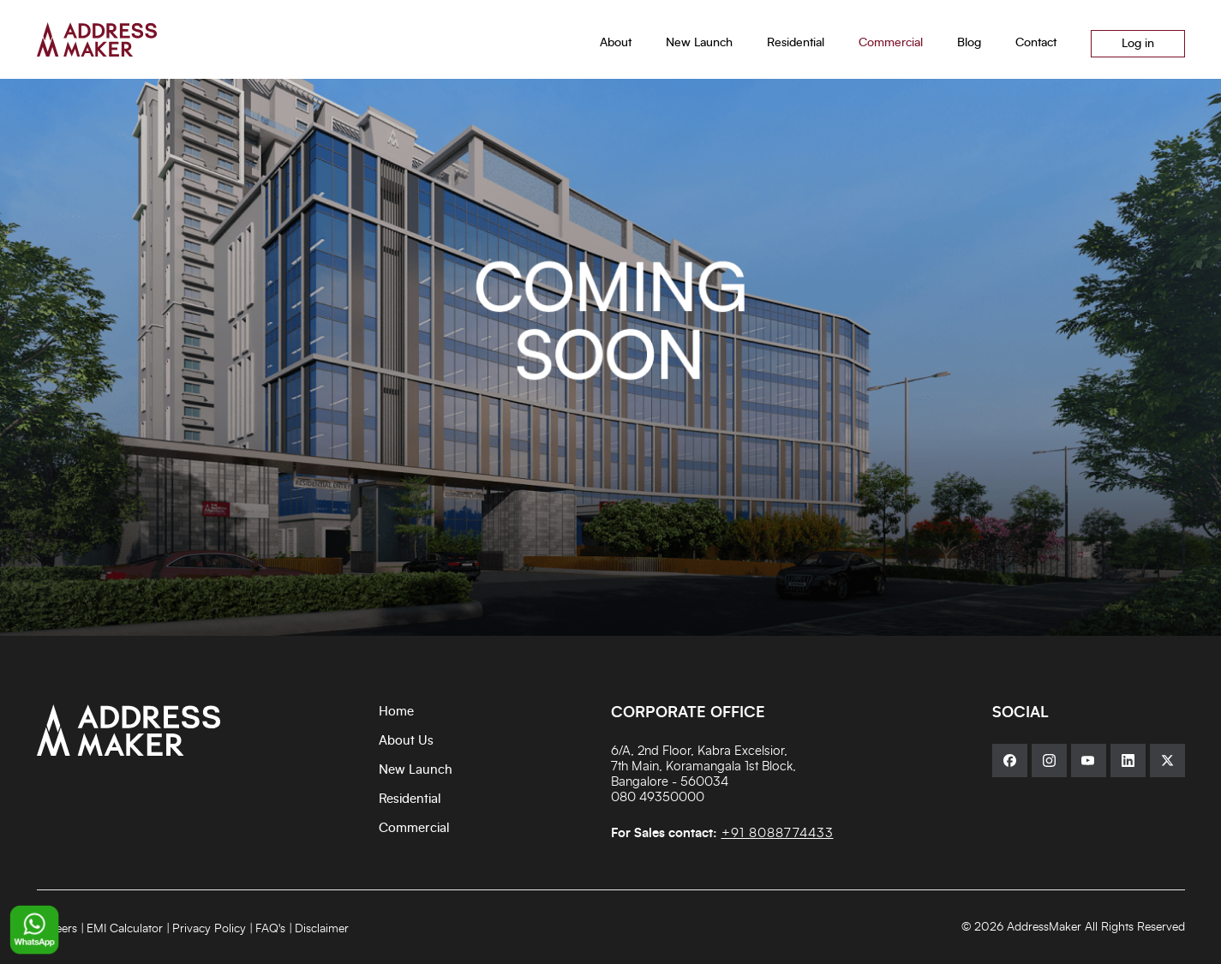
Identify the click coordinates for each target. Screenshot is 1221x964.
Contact (1035, 43)
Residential (410, 799)
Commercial (414, 828)
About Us (406, 740)
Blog (969, 43)
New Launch (415, 769)
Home (396, 711)
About (615, 43)
